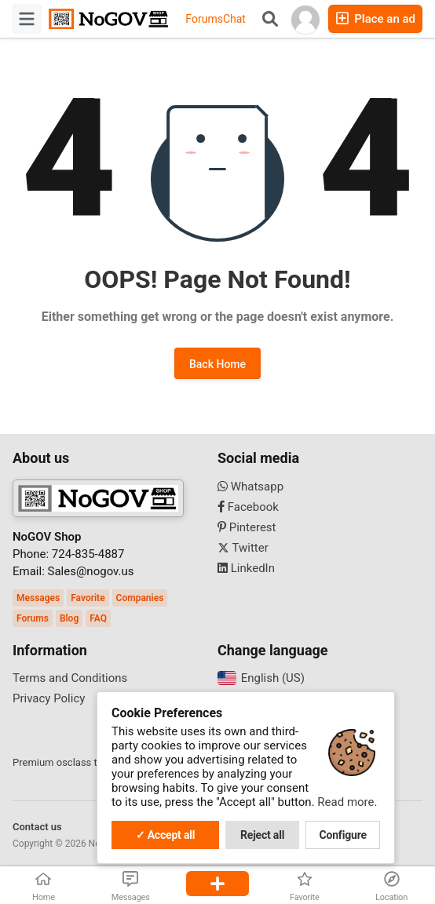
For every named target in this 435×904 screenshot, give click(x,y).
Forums (204, 19)
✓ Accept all (166, 835)
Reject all (262, 835)
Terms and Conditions (70, 678)
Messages (38, 597)
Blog (69, 618)
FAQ (98, 618)
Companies (140, 597)
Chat (234, 19)
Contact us (37, 827)
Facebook (248, 507)
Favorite (87, 597)
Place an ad (375, 18)
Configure (343, 835)
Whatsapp (250, 486)
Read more (345, 802)
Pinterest (246, 527)
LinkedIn (246, 568)
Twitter (243, 548)
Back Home (217, 364)
